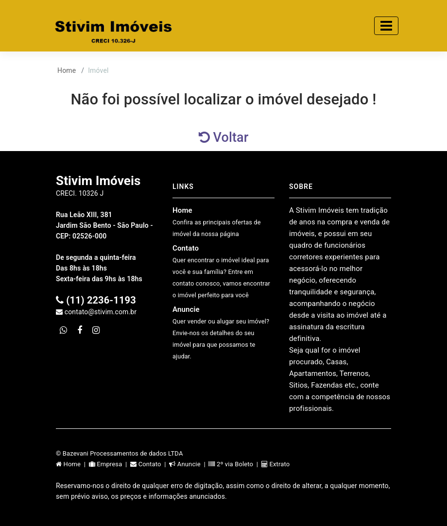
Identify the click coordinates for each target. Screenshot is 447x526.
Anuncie (220, 332)
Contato (221, 271)
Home (66, 70)
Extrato (275, 464)
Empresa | (109, 464)
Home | (72, 464)
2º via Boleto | (234, 464)
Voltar (224, 137)
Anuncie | (188, 464)
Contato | (149, 464)
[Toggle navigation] (386, 26)
